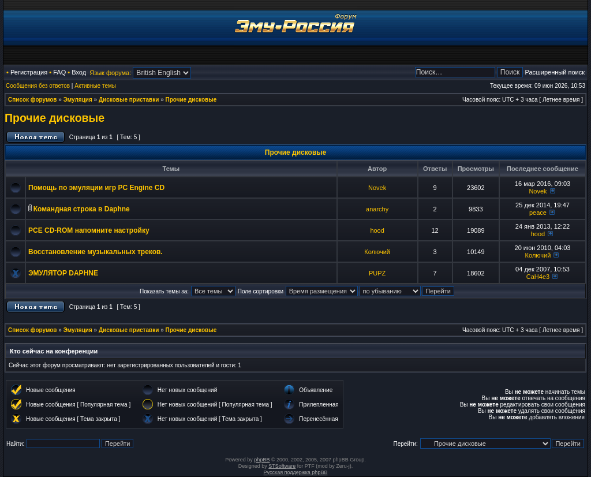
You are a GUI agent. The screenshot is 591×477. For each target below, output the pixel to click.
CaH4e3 (537, 276)
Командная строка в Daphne (81, 209)
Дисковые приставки (129, 99)
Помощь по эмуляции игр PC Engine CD (96, 188)
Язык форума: (110, 72)
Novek (377, 187)
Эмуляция (77, 99)
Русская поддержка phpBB (296, 472)
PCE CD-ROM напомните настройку (88, 230)
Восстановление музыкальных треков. (95, 252)
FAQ (59, 72)
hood (377, 230)
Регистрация (28, 72)
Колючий (377, 251)
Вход (79, 72)
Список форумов (32, 99)
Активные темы (95, 86)
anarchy (377, 209)
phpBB (262, 460)
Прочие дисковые (191, 99)
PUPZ (377, 273)
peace (538, 212)
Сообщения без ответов (38, 86)
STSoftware (282, 466)
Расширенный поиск (555, 72)
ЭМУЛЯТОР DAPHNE (63, 273)
